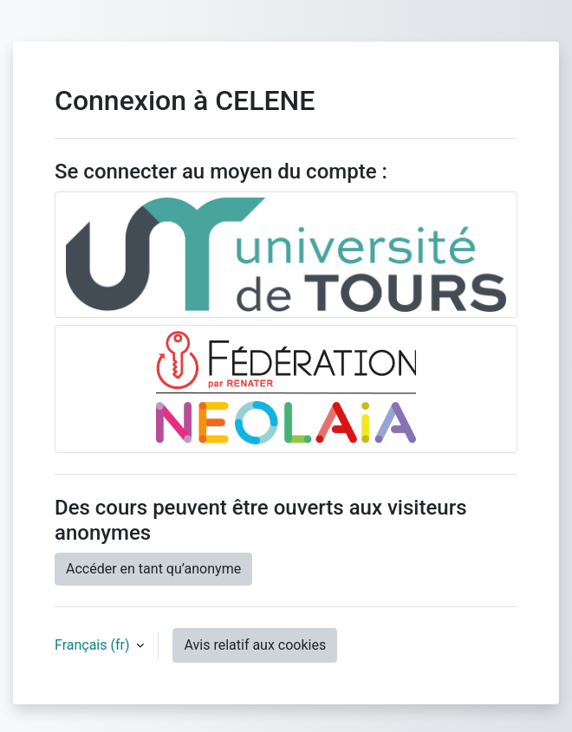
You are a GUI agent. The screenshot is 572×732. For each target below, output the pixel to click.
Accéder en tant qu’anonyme (153, 568)
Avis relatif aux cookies (255, 645)
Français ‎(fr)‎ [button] (94, 645)
